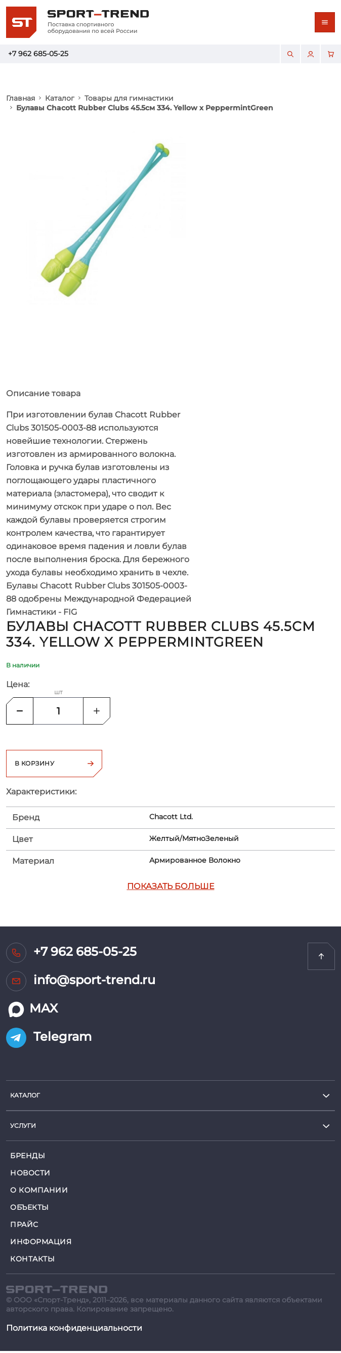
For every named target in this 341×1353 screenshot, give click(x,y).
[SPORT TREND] (56, 1290)
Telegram (49, 1040)
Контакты (32, 1260)
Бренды (27, 1157)
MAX (32, 1011)
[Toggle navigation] (325, 22)
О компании (39, 1192)
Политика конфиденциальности (74, 1330)
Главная (20, 98)
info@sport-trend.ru (80, 983)
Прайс (24, 1226)
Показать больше (171, 888)
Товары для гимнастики (129, 98)
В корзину (54, 765)
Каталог (59, 98)
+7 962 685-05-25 (38, 53)
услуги (23, 1127)
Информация (41, 1243)
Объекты (29, 1209)
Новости (30, 1174)
